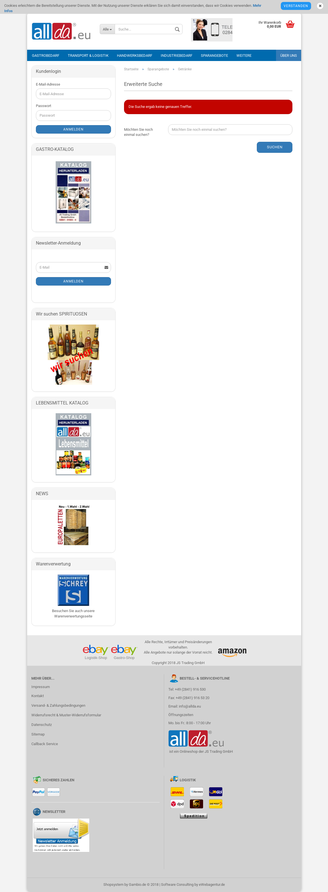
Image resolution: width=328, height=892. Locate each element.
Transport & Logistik (88, 55)
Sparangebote (214, 55)
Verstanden (296, 6)
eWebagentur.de (212, 884)
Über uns (288, 55)
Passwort (43, 106)
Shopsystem (113, 884)
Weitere (243, 55)
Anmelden (73, 129)
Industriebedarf (176, 55)
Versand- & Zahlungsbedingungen (58, 705)
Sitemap (38, 734)
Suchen (275, 147)
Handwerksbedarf (134, 55)
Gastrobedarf (45, 55)
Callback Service (44, 744)
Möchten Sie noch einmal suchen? (138, 132)
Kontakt (37, 696)
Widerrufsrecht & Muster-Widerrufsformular (66, 715)
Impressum (40, 687)
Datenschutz (41, 725)
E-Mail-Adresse (48, 84)
